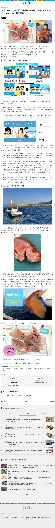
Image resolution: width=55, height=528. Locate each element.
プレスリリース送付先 (24, 517)
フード (13, 395)
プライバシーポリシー (14, 517)
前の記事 (3, 401)
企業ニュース (27, 519)
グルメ (9, 395)
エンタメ (3, 395)
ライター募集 (48, 517)
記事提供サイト (33, 517)
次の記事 (51, 401)
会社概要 (6, 517)
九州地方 (28, 395)
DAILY (10, 413)
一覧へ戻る (27, 401)
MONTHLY (45, 413)
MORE (27, 494)
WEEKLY (27, 413)
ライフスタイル (21, 395)
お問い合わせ (41, 517)
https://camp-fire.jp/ (15, 366)
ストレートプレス (27, 498)
